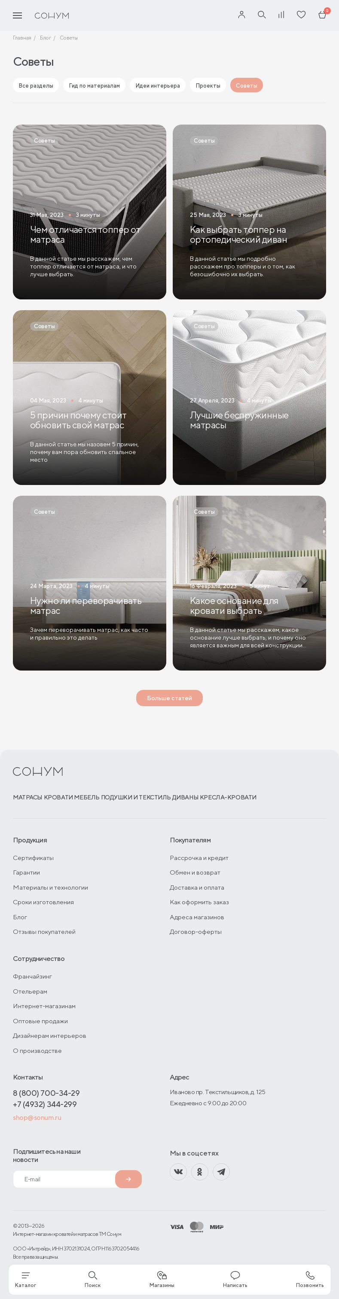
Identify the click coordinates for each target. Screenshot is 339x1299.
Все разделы (35, 85)
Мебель (86, 797)
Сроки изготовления (43, 902)
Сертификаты (33, 857)
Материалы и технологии (50, 887)
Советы (246, 85)
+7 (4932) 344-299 (44, 1104)
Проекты (207, 85)
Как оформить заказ (199, 902)
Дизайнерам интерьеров (49, 1035)
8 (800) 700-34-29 (46, 1093)
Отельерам (30, 991)
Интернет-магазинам (44, 1005)
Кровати (58, 797)
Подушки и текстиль (136, 797)
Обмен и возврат (195, 872)
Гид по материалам (94, 85)
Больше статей (169, 698)
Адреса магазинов (197, 917)
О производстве (37, 1050)
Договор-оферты (196, 931)
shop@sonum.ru (37, 1117)
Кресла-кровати (228, 797)
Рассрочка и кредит (199, 857)
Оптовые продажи (40, 1021)
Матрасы (28, 797)
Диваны (185, 797)
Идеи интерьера (157, 85)
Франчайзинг (32, 976)
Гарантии (26, 872)
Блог (20, 917)
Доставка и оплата (197, 887)
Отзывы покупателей (44, 931)
